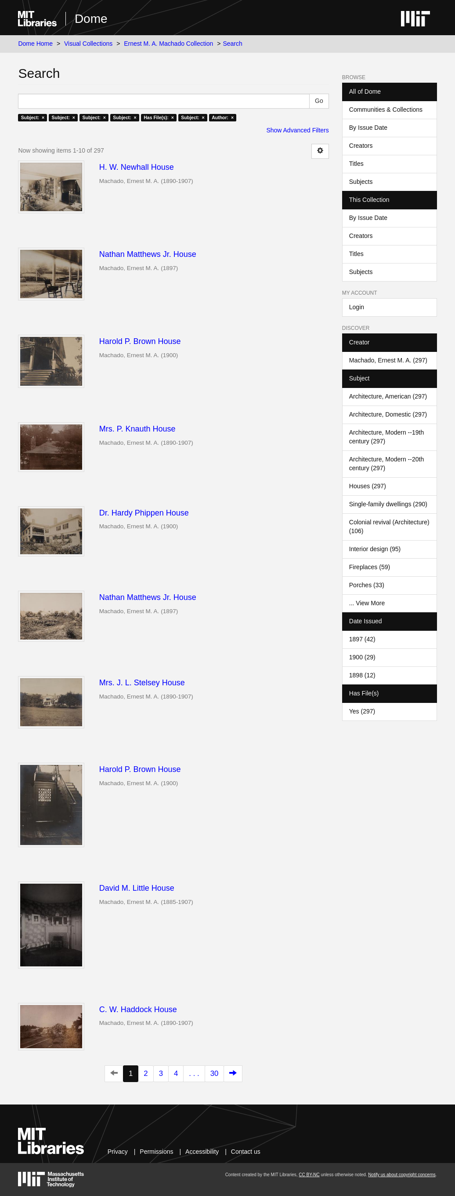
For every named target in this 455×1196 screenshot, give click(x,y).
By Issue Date (368, 127)
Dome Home (35, 43)
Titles (356, 163)
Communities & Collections (385, 109)
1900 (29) (362, 657)
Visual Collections (88, 43)
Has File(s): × (159, 117)
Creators (361, 145)
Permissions (156, 1151)
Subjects (361, 181)
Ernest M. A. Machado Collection (168, 43)
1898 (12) (362, 675)
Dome (91, 19)
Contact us (245, 1151)
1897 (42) (362, 639)
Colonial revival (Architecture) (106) (389, 526)
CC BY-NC (309, 1174)
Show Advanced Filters (297, 130)
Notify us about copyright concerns (401, 1174)
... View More (367, 603)
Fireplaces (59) (369, 567)
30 (214, 1073)
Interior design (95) (375, 548)
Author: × (223, 117)
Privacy (118, 1151)
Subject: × (32, 117)
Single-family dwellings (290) (388, 504)
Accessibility (202, 1151)
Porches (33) (366, 585)
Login (356, 307)
